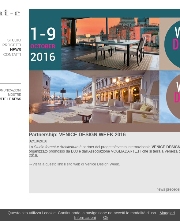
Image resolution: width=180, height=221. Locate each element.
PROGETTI (11, 45)
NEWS (15, 50)
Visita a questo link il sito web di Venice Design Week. (76, 164)
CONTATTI (12, 54)
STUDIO (14, 40)
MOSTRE (14, 94)
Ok (105, 217)
